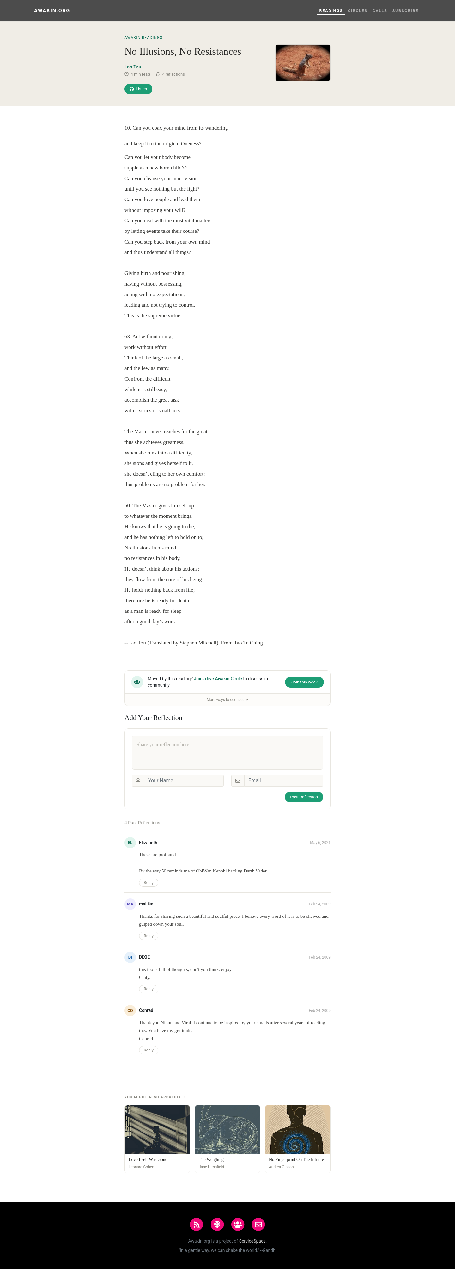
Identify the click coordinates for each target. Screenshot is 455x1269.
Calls (380, 10)
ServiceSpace (252, 1241)
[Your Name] (184, 781)
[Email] (283, 781)
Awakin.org (52, 11)
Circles (357, 10)
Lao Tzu (132, 67)
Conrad (146, 1010)
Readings (331, 10)
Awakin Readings (143, 37)
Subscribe (405, 10)
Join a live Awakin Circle (218, 678)
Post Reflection (304, 797)
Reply (149, 882)
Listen (138, 88)
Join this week (304, 682)
